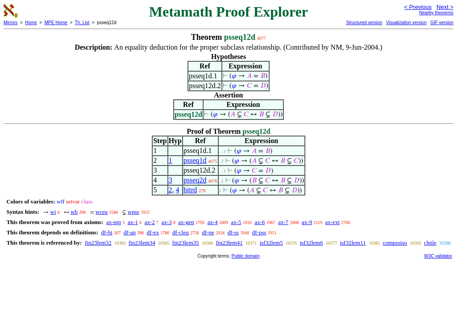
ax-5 (236, 222)
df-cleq (180, 232)
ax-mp (113, 222)
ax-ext (332, 222)
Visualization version (406, 22)
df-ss (233, 232)
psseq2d (195, 180)
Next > (444, 7)
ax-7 (283, 222)
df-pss (259, 232)
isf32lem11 (353, 242)
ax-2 (150, 222)
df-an (130, 232)
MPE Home (56, 22)
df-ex (153, 232)
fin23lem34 (142, 242)
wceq (102, 211)
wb (74, 211)
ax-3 (167, 222)
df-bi (106, 232)
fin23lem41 (229, 242)
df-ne (208, 232)
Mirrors (10, 22)
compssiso (395, 242)
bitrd (190, 190)
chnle (430, 242)
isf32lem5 (271, 242)
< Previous (418, 7)
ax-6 (259, 222)
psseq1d (195, 160)
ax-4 (213, 222)
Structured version (364, 22)
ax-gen (186, 222)
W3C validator (438, 256)
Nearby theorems (436, 12)
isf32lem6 (311, 242)
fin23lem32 (98, 242)
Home (31, 22)
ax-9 (307, 222)
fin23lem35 (185, 242)
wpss (133, 211)
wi (53, 211)
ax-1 (133, 222)
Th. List (82, 22)
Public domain (246, 256)
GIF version (441, 22)
